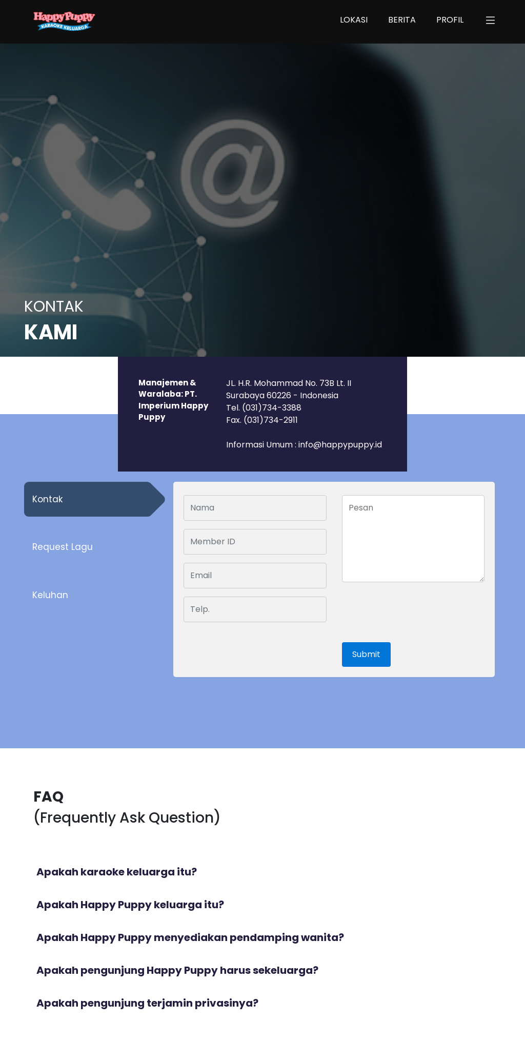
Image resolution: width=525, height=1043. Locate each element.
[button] (490, 22)
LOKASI (354, 20)
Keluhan (50, 595)
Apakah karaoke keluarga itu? (116, 872)
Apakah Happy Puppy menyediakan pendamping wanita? (190, 937)
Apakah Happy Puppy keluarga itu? (130, 904)
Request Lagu (62, 547)
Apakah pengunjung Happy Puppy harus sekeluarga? (177, 970)
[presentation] (416, 613)
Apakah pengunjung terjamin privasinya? (147, 1003)
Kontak (47, 499)
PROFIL (449, 20)
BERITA (402, 20)
